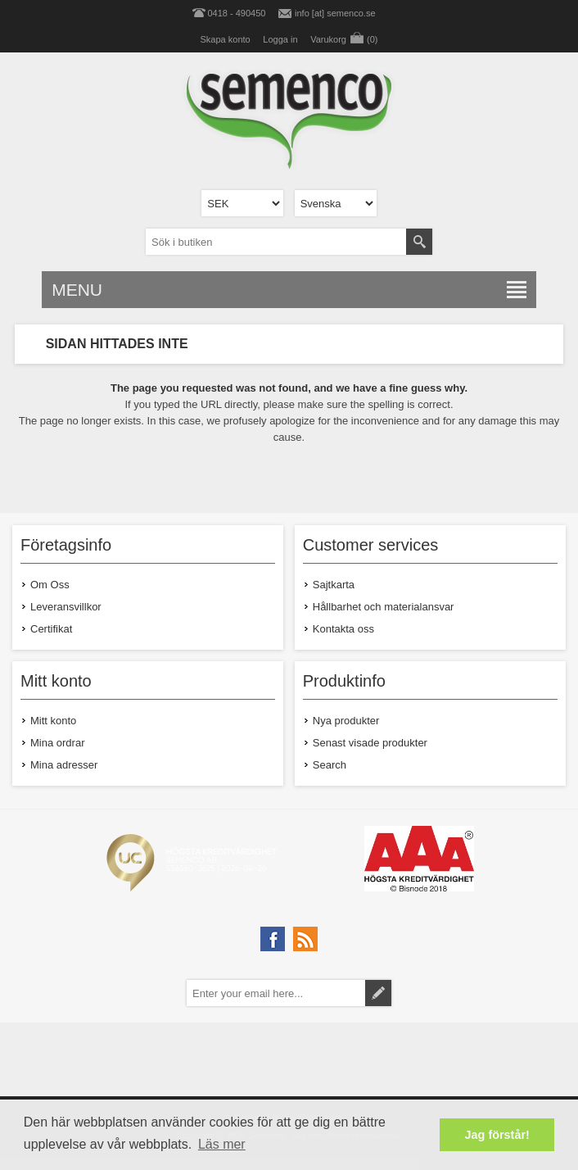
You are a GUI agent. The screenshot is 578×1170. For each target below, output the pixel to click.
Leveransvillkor (66, 607)
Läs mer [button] (222, 1144)
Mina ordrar (57, 743)
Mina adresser (63, 765)
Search (329, 765)
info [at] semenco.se (335, 13)
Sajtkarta (333, 584)
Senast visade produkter (370, 743)
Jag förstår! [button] (497, 1134)
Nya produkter (346, 720)
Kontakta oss (343, 629)
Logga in (280, 39)
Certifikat (51, 629)
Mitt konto (53, 720)
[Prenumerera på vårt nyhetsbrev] (276, 993)
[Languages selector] (336, 203)
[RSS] (305, 939)
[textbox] (276, 242)
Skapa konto (226, 39)
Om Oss (50, 584)
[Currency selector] (242, 203)
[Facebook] (272, 939)
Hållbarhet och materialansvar (383, 607)
